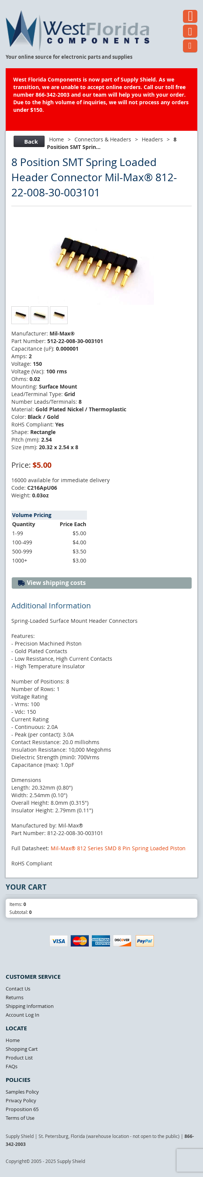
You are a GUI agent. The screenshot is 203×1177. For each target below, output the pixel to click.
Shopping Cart (22, 1048)
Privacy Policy (21, 1100)
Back (28, 142)
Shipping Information (30, 1006)
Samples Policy (22, 1091)
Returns (14, 997)
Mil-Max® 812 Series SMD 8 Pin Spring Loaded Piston (118, 848)
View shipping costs (51, 582)
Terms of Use (20, 1117)
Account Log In (22, 1014)
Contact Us (18, 988)
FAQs (11, 1066)
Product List (19, 1057)
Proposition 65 (22, 1109)
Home (56, 139)
